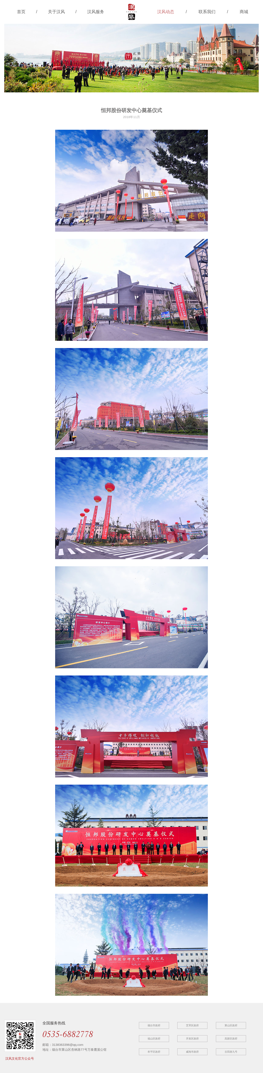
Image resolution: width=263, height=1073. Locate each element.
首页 (21, 11)
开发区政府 (192, 1038)
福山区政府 (154, 1038)
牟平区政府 (154, 1051)
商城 (244, 11)
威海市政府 (192, 1051)
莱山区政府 (231, 1025)
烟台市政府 (154, 1025)
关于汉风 (56, 11)
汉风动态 (165, 11)
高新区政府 (231, 1038)
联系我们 (207, 11)
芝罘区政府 (192, 1025)
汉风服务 (95, 11)
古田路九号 (231, 1051)
